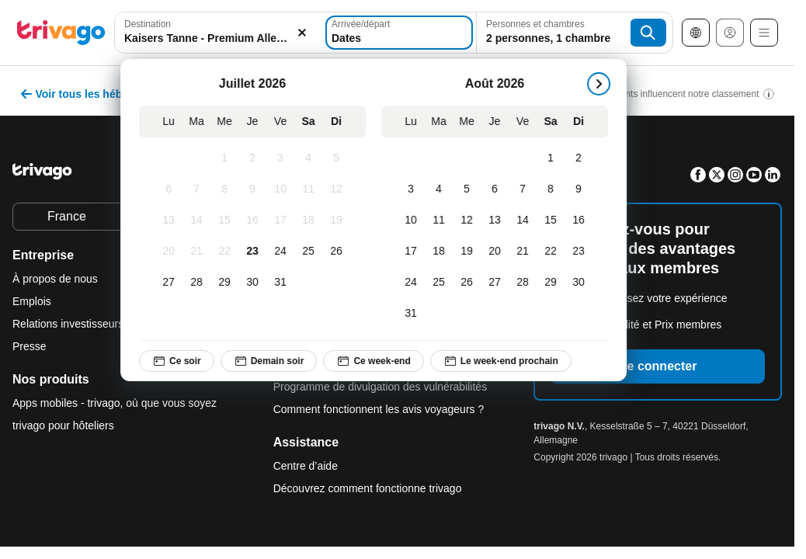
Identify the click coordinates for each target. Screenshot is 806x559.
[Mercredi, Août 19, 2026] (471, 252)
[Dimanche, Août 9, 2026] (582, 189)
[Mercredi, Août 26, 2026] (471, 283)
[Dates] (399, 32)
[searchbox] (218, 38)
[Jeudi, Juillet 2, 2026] (256, 158)
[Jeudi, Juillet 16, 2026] (256, 220)
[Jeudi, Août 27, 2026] (498, 283)
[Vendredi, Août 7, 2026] (526, 189)
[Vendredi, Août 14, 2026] (526, 220)
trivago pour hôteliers (63, 425)
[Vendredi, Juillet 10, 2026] (284, 189)
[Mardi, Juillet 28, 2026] (200, 283)
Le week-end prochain (503, 361)
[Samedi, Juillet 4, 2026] (312, 158)
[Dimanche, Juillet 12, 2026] (340, 189)
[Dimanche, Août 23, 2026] (582, 252)
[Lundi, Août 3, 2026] (415, 189)
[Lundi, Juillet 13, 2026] (172, 220)
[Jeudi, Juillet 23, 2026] (256, 252)
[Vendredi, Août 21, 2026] (526, 252)
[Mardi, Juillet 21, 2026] (200, 252)
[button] (218, 33)
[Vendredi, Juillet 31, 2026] (284, 283)
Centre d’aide (305, 466)
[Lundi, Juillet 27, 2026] (172, 283)
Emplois (31, 301)
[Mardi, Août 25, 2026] (443, 283)
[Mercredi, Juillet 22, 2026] (228, 252)
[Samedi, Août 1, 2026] (554, 158)
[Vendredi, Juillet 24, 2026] (284, 252)
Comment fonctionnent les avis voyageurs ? (379, 409)
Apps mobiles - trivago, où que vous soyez (114, 403)
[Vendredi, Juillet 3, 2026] (284, 158)
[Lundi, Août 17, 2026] (415, 252)
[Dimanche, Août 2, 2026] (582, 158)
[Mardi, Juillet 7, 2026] (200, 189)
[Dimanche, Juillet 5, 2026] (340, 158)
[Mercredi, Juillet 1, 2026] (228, 158)
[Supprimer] (301, 33)
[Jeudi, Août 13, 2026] (498, 220)
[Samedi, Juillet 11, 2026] (312, 189)
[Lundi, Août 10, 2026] (415, 220)
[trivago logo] (61, 32)
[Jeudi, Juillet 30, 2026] (256, 283)
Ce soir (180, 361)
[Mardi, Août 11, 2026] (443, 220)
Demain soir (272, 361)
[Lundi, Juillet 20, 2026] (172, 252)
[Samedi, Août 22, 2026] (554, 252)
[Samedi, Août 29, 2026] (554, 283)
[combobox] (218, 32)
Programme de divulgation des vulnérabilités (380, 386)
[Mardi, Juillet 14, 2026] (200, 220)
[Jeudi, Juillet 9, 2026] (256, 189)
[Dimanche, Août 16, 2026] (582, 220)
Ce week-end (377, 361)
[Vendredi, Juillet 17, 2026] (284, 220)
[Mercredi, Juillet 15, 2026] (228, 220)
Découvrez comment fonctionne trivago (367, 488)
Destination (147, 24)
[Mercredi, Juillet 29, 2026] (228, 283)
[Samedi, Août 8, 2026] (554, 189)
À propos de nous (55, 279)
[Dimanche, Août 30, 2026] (582, 283)
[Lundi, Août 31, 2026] (415, 314)
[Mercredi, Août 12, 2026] (471, 220)
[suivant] (602, 84)
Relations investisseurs (67, 324)
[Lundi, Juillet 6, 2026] (172, 189)
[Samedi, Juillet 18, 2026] (312, 220)
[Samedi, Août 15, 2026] (554, 220)
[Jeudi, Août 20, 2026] (498, 252)
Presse (29, 346)
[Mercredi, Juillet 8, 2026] (228, 189)
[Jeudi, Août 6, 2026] (498, 189)
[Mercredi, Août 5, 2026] (471, 189)
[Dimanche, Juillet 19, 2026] (340, 220)
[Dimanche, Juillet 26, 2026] (340, 252)
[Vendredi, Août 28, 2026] (526, 283)
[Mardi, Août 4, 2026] (443, 189)
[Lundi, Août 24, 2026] (415, 283)
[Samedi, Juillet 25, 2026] (312, 252)
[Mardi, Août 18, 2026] (443, 252)
